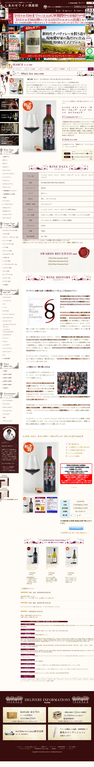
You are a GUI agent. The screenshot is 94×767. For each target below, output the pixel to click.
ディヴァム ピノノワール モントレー (70, 566)
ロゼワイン (6, 167)
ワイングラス (6, 404)
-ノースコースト (7, 300)
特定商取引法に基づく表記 (41, 748)
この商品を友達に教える (77, 450)
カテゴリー (62, 748)
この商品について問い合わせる (79, 447)
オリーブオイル (7, 218)
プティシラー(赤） (7, 250)
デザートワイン (7, 187)
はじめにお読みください (31, 746)
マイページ (53, 746)
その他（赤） (6, 257)
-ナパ (4, 304)
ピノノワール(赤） (7, 240)
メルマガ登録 (71, 746)
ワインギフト (6, 201)
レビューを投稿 (74, 456)
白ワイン (5, 163)
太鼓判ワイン (6, 156)
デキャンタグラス (7, 407)
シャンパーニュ (7, 177)
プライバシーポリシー (25, 748)
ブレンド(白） (6, 271)
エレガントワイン (7, 214)
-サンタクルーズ (7, 334)
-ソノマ (5, 307)
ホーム (19, 746)
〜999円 (5, 371)
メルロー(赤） (6, 233)
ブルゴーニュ (6, 180)
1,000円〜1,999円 (7, 374)
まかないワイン (7, 207)
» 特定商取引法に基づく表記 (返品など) (73, 533)
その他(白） (6, 284)
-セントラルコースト (8, 317)
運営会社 (54, 748)
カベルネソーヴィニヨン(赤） (10, 230)
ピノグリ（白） (7, 278)
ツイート (74, 487)
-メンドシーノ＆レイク (9, 314)
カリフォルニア (7, 297)
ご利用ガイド (44, 746)
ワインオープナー (7, 410)
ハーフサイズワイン (8, 204)
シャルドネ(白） (7, 261)
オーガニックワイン (8, 184)
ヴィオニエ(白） (7, 281)
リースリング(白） (7, 267)
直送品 (4, 197)
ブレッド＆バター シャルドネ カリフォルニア (51, 567)
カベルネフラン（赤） (8, 254)
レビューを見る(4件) (76, 453)
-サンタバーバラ (7, 321)
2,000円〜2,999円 (7, 378)
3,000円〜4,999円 (7, 381)
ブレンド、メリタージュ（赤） (11, 237)
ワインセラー (6, 414)
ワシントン (6, 338)
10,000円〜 (5, 388)
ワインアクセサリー (8, 400)
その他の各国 (6, 358)
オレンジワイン (7, 170)
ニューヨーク (6, 345)
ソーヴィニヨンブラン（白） (10, 264)
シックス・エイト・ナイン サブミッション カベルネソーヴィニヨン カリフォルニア (32, 567)
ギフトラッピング (7, 421)
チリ (4, 355)
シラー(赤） (6, 247)
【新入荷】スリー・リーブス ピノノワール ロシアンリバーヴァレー (49, 79)
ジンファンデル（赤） (8, 244)
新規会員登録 (61, 746)
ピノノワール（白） (8, 274)
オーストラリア (7, 351)
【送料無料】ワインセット (10, 190)
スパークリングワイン (8, 173)
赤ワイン (5, 160)
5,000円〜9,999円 (7, 384)
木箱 (4, 417)
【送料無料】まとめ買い (9, 194)
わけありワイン (7, 211)
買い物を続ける (74, 444)
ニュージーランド (7, 348)
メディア (71, 748)
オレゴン (5, 341)
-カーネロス (6, 311)
